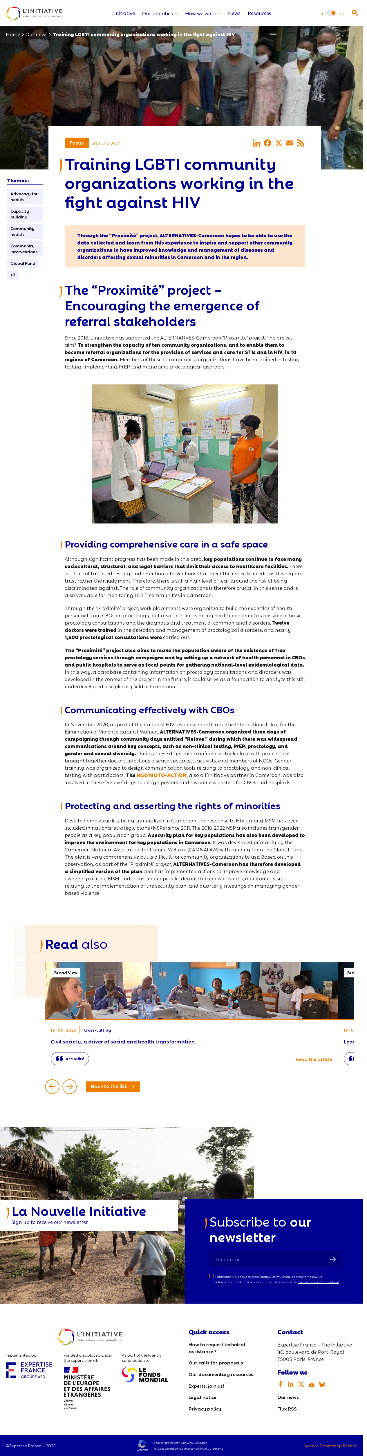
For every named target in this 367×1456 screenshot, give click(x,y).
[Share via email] (289, 143)
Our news (37, 34)
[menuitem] (322, 13)
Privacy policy (205, 1408)
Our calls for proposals (216, 1362)
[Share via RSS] (300, 143)
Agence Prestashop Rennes (330, 1445)
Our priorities (160, 13)
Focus (77, 142)
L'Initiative (123, 13)
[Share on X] (278, 143)
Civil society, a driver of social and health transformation (191, 1017)
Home (13, 34)
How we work (203, 13)
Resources (259, 13)
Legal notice (202, 1397)
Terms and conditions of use (318, 1282)
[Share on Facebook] (267, 143)
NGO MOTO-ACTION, (162, 775)
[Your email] (275, 1259)
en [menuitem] (341, 13)
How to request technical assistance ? (217, 1348)
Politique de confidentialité (170, 1448)
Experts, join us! (206, 1385)
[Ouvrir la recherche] (355, 13)
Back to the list (109, 1086)
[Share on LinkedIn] (256, 143)
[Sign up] (333, 1259)
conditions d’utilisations (207, 1448)
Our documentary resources (221, 1374)
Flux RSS (287, 1408)
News (234, 13)
